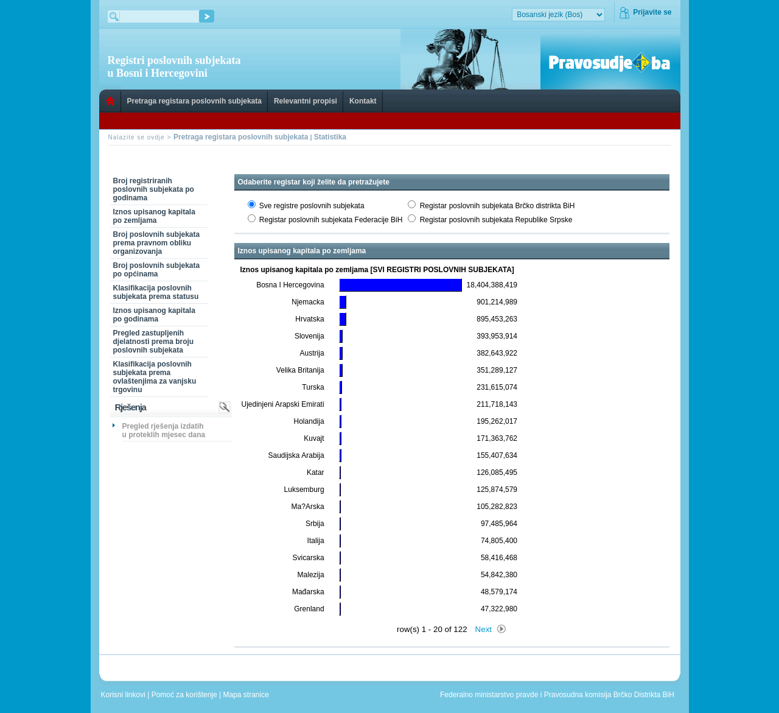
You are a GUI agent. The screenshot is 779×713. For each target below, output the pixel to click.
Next (483, 629)
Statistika (330, 137)
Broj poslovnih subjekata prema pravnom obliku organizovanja (156, 243)
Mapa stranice (248, 694)
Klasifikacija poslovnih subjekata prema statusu (156, 292)
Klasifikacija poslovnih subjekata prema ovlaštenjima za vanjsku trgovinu (155, 377)
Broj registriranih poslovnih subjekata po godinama (153, 189)
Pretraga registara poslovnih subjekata (194, 101)
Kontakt (363, 101)
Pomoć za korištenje (185, 694)
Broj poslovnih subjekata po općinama (156, 269)
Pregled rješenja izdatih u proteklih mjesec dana (164, 430)
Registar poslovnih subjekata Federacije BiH (330, 220)
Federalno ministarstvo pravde (489, 694)
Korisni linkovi (124, 694)
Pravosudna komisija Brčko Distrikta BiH (609, 694)
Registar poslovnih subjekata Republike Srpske (496, 220)
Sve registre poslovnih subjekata (312, 206)
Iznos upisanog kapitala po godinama (154, 314)
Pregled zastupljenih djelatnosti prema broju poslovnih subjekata (153, 341)
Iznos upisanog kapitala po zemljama (154, 216)
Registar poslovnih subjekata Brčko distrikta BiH (497, 206)
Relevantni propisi (305, 101)
